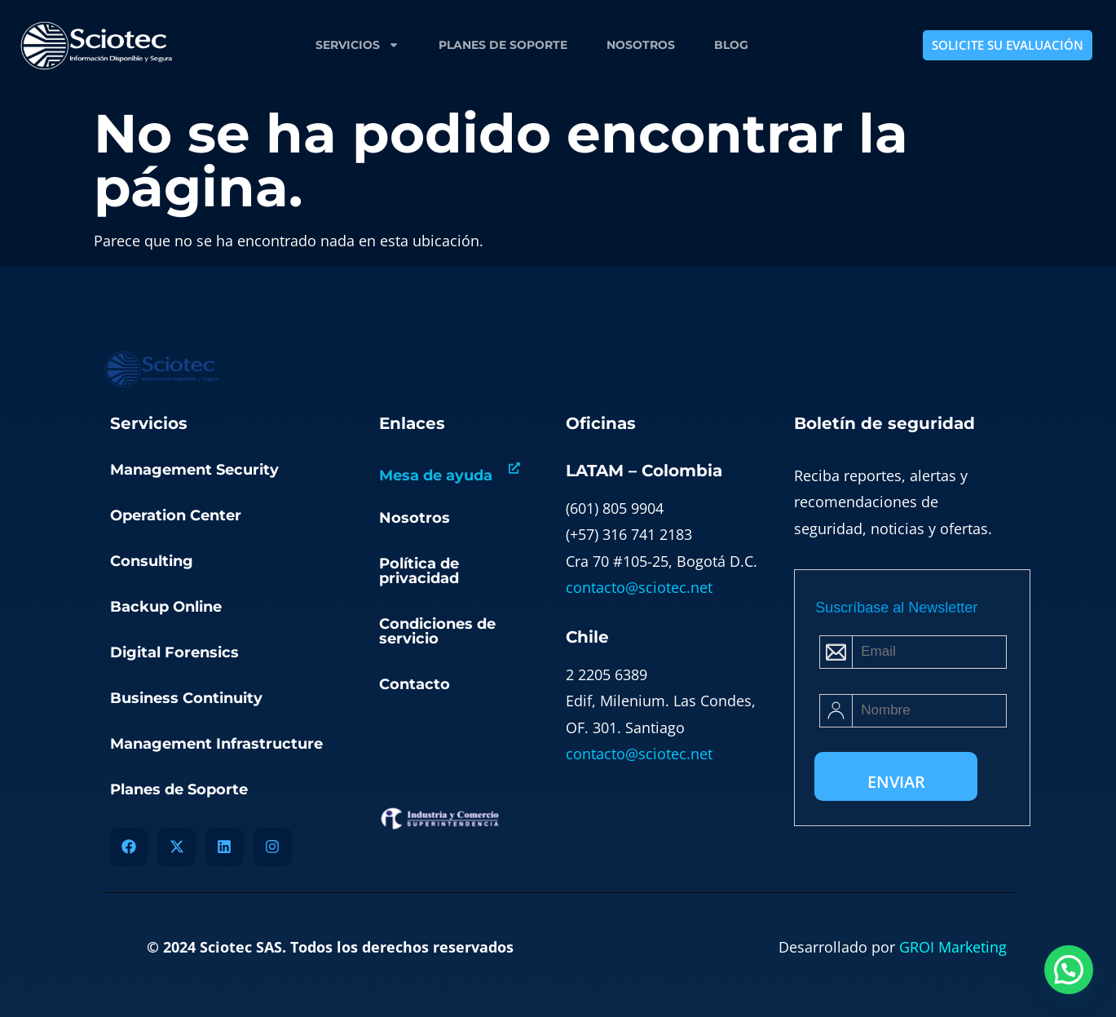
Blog (731, 45)
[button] (1068, 969)
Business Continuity (186, 698)
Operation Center (175, 515)
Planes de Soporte (503, 45)
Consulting (151, 561)
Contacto (414, 684)
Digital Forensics (174, 652)
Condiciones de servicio (437, 631)
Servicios (357, 45)
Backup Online (166, 607)
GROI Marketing (953, 947)
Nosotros (641, 45)
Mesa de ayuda (435, 475)
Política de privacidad (419, 571)
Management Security (194, 470)
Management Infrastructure (216, 744)
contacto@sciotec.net (639, 587)
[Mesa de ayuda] (514, 468)
